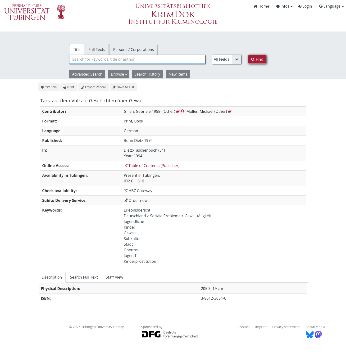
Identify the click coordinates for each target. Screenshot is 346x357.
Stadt (128, 244)
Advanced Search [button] (87, 74)
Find (257, 59)
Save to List (123, 87)
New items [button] (178, 74)
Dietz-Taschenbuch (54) (144, 150)
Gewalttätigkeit (198, 215)
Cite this (49, 87)
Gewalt (130, 232)
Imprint (261, 327)
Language (331, 6)
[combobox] (137, 59)
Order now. (136, 200)
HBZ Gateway (138, 190)
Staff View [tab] (114, 277)
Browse (119, 74)
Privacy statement (286, 327)
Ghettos (131, 250)
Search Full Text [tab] (84, 277)
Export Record (93, 87)
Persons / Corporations (133, 49)
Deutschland (135, 215)
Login (305, 6)
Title (77, 49)
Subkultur (132, 238)
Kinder (129, 227)
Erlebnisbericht (137, 210)
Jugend (130, 255)
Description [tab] (52, 277)
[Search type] (226, 59)
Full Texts (97, 49)
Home (261, 6)
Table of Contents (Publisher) (151, 165)
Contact (244, 327)
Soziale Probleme (165, 215)
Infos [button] (284, 6)
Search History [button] (147, 74)
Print (68, 87)
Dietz (138, 140)
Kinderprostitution (140, 261)
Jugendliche (134, 221)
